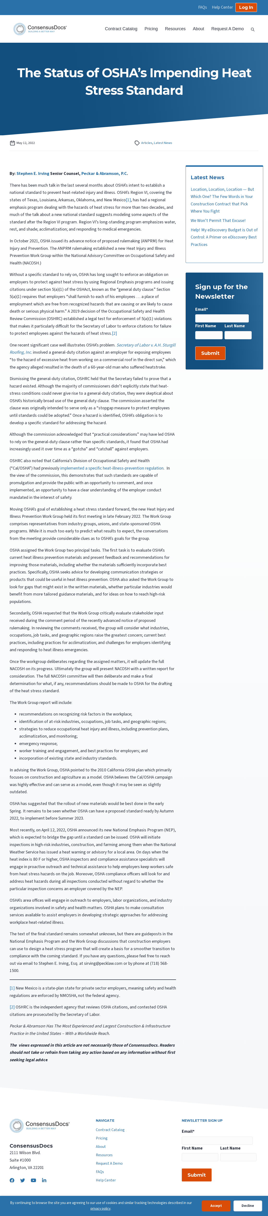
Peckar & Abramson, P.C (104, 174)
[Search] (251, 29)
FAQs (202, 7)
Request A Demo (227, 28)
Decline (248, 1205)
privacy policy (100, 1208)
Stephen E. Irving (33, 174)
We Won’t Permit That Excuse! (218, 221)
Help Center (222, 7)
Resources (175, 28)
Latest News (163, 142)
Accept (216, 1205)
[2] (114, 333)
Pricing (151, 28)
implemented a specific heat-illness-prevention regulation (112, 468)
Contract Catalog (121, 28)
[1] (128, 200)
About (198, 28)
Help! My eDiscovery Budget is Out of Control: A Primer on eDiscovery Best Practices (224, 237)
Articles (146, 142)
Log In (246, 7)
